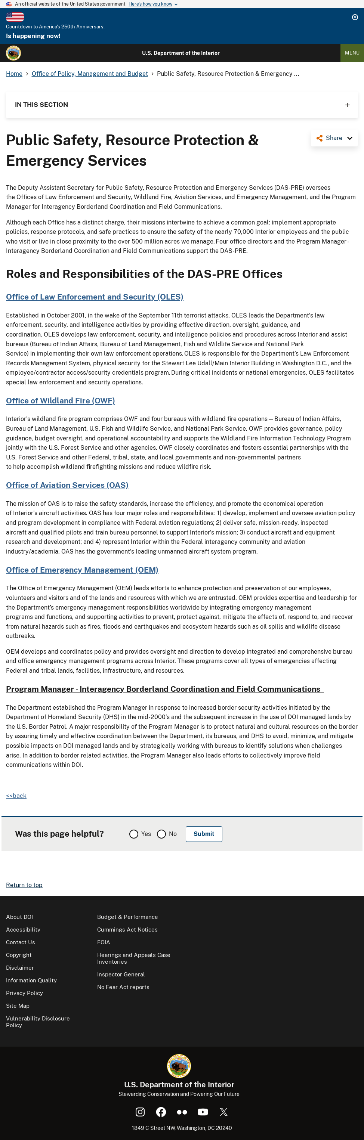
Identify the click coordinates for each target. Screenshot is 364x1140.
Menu (352, 53)
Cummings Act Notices (127, 929)
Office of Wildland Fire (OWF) (60, 400)
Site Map (18, 1006)
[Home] (13, 53)
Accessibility (23, 929)
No (173, 833)
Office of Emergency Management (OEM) (82, 569)
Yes (146, 833)
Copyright (19, 955)
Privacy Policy (24, 993)
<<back (16, 795)
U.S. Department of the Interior (181, 53)
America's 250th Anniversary (71, 27)
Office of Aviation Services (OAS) (67, 485)
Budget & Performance (127, 917)
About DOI (19, 917)
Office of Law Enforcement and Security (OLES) (94, 296)
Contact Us (20, 942)
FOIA (103, 942)
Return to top (24, 885)
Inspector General (121, 974)
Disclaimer (20, 967)
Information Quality (31, 980)
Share (334, 138)
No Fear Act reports (123, 987)
